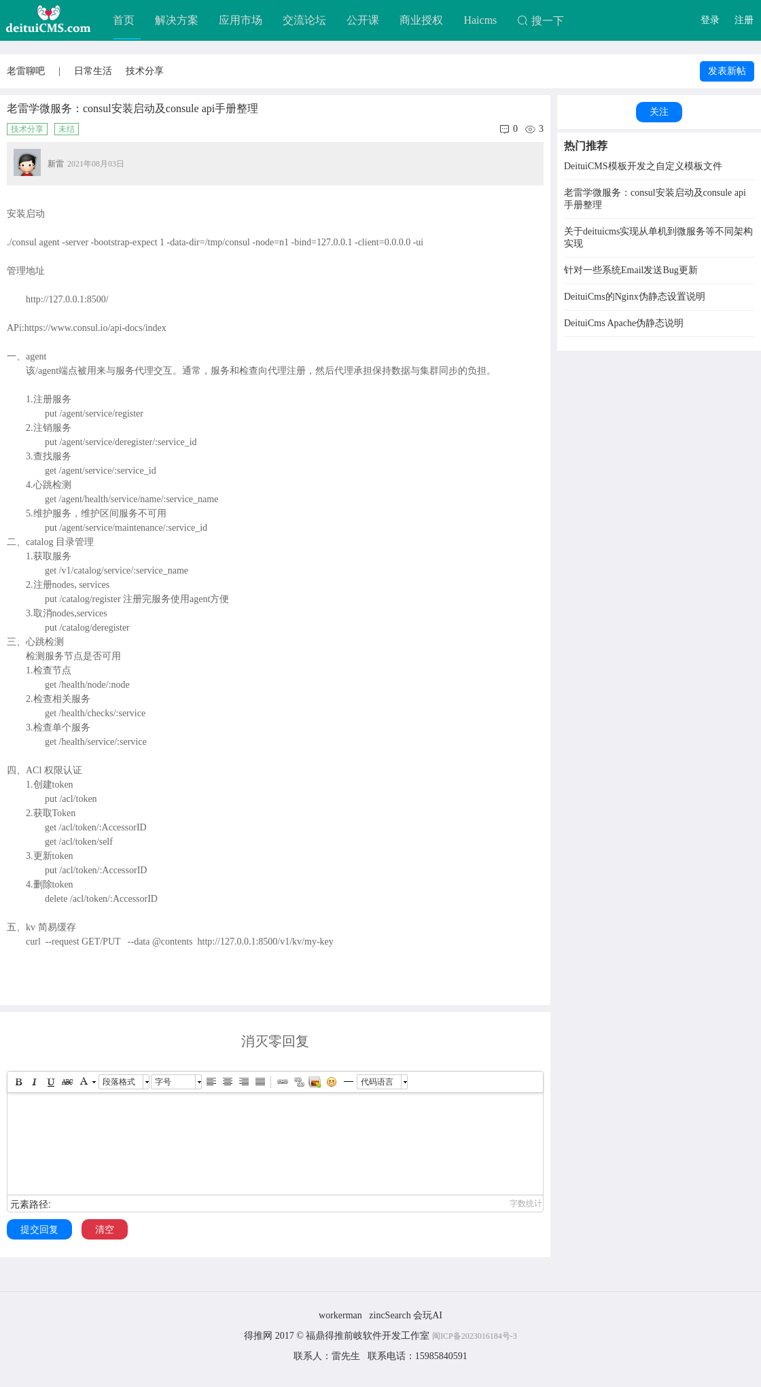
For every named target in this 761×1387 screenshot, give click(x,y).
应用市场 (240, 20)
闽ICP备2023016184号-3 (474, 1336)
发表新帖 (727, 71)
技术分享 (145, 71)
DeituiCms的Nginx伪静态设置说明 (634, 297)
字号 (163, 1082)
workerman (340, 1315)
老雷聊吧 (26, 71)
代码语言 (377, 1082)
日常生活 (93, 71)
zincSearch (389, 1315)
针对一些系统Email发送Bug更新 (631, 270)
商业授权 (421, 20)
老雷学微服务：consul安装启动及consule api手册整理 (655, 199)
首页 (124, 20)
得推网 (258, 1336)
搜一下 (540, 21)
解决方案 (176, 20)
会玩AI (427, 1315)
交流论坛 (304, 20)
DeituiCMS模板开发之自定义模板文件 (643, 166)
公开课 (363, 20)
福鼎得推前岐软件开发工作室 (369, 1336)
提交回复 (39, 1229)
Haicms (480, 20)
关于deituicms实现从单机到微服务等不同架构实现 (658, 237)
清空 (104, 1229)
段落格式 (119, 1082)
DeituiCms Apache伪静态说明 (624, 323)
